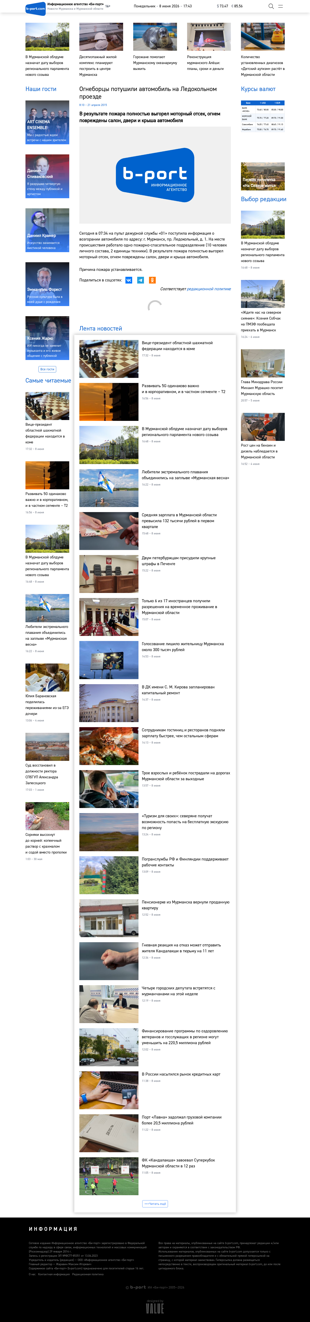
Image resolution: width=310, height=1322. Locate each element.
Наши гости (40, 89)
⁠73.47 (222, 6)
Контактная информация (54, 1274)
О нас (32, 1274)
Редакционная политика (88, 1274)
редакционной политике (209, 289)
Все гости (47, 369)
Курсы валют (258, 89)
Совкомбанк (247, 124)
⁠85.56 (237, 6)
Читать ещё (155, 1203)
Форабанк (246, 129)
